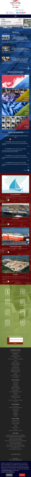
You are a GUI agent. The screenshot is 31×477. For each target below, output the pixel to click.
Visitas (15, 426)
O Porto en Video (15, 423)
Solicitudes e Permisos (15, 395)
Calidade (15, 357)
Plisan (15, 360)
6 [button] (18, 26)
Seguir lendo (4, 200)
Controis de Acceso (15, 368)
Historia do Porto (15, 420)
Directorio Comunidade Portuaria (15, 400)
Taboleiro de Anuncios (15, 371)
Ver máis (25, 68)
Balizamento (7, 294)
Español (13, 7)
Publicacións (15, 366)
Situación (22, 315)
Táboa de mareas (22, 294)
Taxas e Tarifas (15, 390)
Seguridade (15, 393)
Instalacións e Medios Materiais (15, 437)
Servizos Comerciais (15, 388)
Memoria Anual (7, 325)
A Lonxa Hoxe (15, 408)
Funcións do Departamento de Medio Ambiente (15, 436)
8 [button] (22, 26)
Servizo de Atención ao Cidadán (15, 430)
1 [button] (9, 26)
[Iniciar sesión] (15, 343)
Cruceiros (15, 424)
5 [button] (16, 26)
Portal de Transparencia (15, 375)
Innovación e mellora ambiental (15, 439)
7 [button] (20, 26)
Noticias (15, 373)
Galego (15, 7)
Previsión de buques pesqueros (15, 407)
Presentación (15, 381)
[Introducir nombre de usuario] (16, 339)
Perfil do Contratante (15, 363)
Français (17, 7)
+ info (10, 138)
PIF (15, 398)
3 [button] (12, 26)
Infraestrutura (15, 410)
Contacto (16, 374)
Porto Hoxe (15, 383)
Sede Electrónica (15, 367)
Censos (15, 394)
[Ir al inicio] (22, 10)
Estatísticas (7, 305)
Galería (22, 325)
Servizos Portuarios (15, 387)
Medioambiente (22, 305)
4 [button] (14, 26)
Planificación (8, 315)
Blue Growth (15, 361)
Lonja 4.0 (15, 411)
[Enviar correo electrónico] (19, 10)
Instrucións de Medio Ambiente (15, 442)
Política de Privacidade (15, 460)
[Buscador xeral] (12, 10)
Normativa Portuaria (15, 397)
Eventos (15, 429)
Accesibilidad (15, 377)
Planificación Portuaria (15, 356)
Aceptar (22, 474)
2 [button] (10, 26)
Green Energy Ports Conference (15, 449)
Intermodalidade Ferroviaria (15, 391)
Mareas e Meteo (15, 427)
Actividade (15, 414)
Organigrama (15, 353)
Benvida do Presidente (15, 351)
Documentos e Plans (15, 447)
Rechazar (9, 474)
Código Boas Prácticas (15, 370)
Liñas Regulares (15, 386)
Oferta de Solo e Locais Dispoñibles (15, 359)
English (16, 7)
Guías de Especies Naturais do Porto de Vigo (15, 446)
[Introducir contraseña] (16, 341)
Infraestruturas (15, 354)
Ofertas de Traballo (15, 364)
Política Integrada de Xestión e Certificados (15, 435)
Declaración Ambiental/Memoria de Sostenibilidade (15, 440)
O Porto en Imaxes (15, 422)
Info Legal (15, 458)
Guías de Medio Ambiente (15, 443)
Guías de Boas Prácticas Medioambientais (15, 444)
